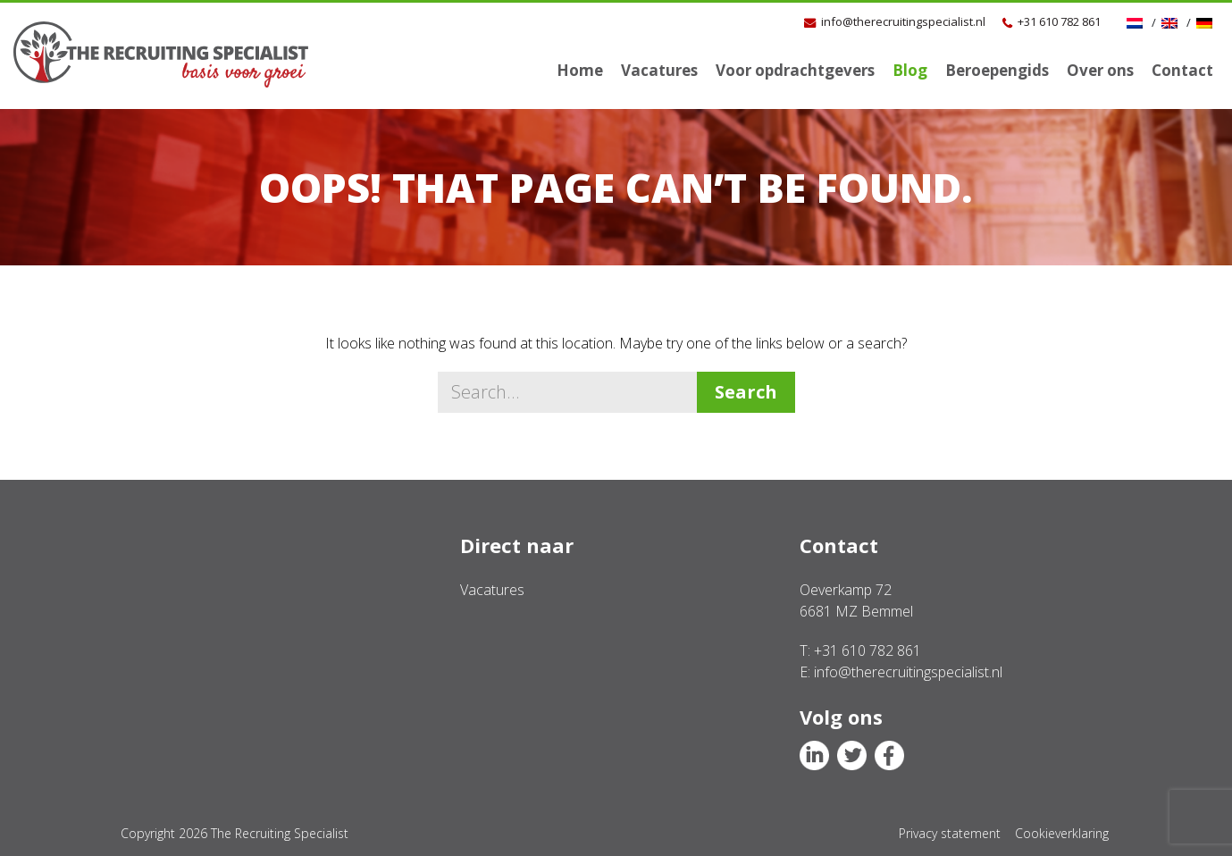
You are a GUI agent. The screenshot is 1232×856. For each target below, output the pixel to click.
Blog (910, 70)
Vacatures (659, 70)
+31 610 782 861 (1059, 21)
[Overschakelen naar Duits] (1206, 22)
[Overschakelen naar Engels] (1171, 22)
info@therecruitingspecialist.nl (903, 21)
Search (746, 392)
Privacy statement (950, 833)
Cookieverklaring (1062, 833)
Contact (1182, 70)
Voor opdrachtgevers (795, 70)
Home (580, 70)
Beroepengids (997, 70)
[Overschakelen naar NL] (1137, 22)
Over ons (1100, 70)
